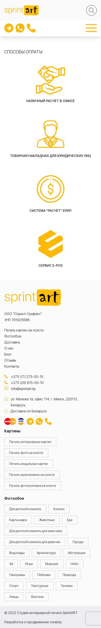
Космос (59, 509)
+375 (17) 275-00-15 (27, 377)
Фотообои (12, 336)
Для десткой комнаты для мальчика (35, 531)
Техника (67, 586)
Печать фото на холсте (26, 453)
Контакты (11, 366)
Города (78, 542)
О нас (9, 348)
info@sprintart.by (23, 389)
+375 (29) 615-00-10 (27, 383)
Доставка (12, 342)
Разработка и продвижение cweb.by (33, 622)
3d (11, 564)
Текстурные (39, 586)
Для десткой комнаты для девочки (34, 542)
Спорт (14, 586)
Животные (47, 520)
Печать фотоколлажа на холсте (32, 486)
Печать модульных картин (28, 464)
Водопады (17, 553)
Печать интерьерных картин (30, 442)
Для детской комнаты (25, 509)
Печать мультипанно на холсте (32, 475)
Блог (8, 354)
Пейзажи (43, 575)
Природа (69, 575)
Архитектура (46, 553)
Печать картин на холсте (24, 330)
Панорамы (17, 575)
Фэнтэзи (37, 597)
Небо (75, 564)
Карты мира (18, 520)
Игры (29, 564)
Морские (51, 564)
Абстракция (76, 553)
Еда (69, 520)
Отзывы (10, 360)
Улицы (14, 597)
